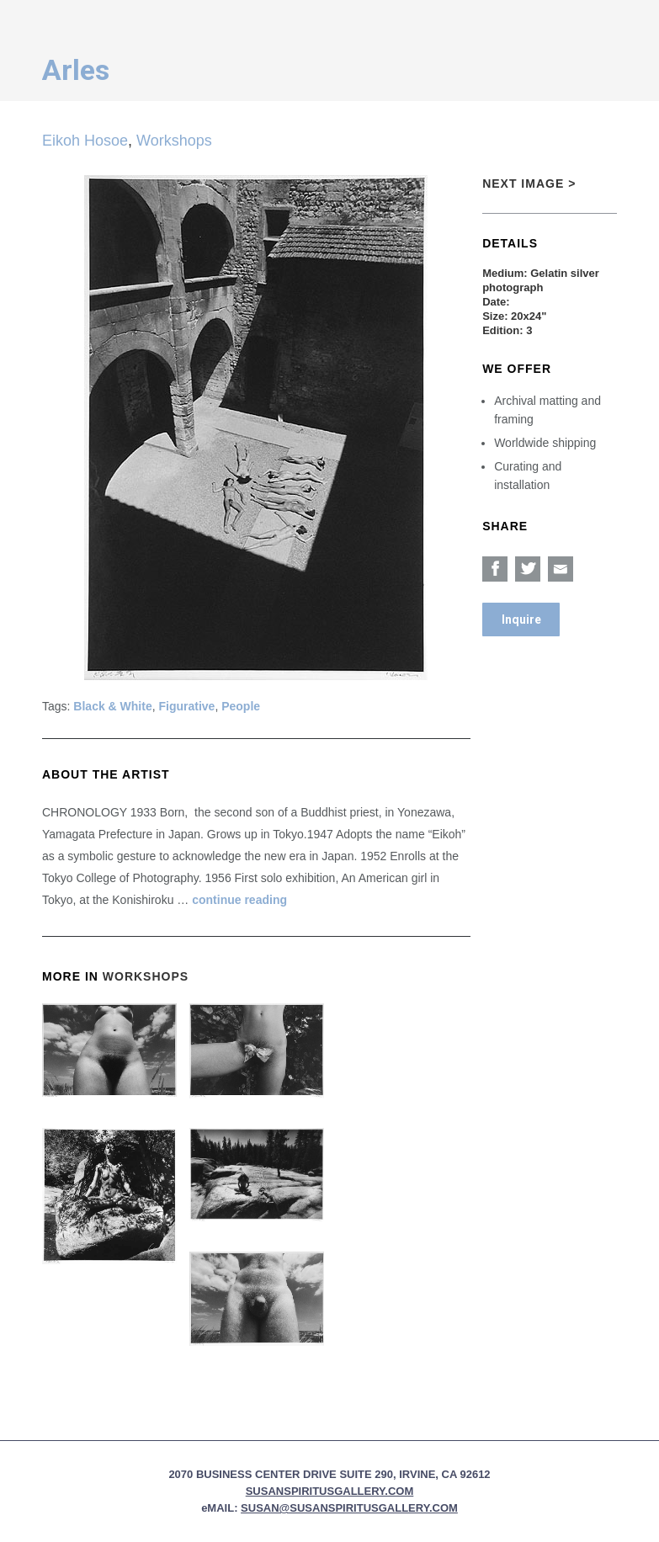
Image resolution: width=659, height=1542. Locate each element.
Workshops (174, 140)
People (240, 706)
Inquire (521, 619)
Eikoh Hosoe (85, 140)
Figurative (187, 706)
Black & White (112, 706)
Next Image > (529, 183)
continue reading (239, 900)
